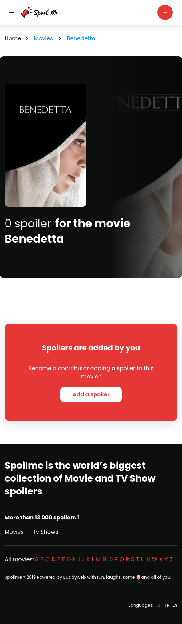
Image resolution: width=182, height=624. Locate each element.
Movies (14, 532)
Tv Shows (45, 532)
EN (159, 605)
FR (167, 605)
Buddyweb (74, 577)
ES (175, 605)
